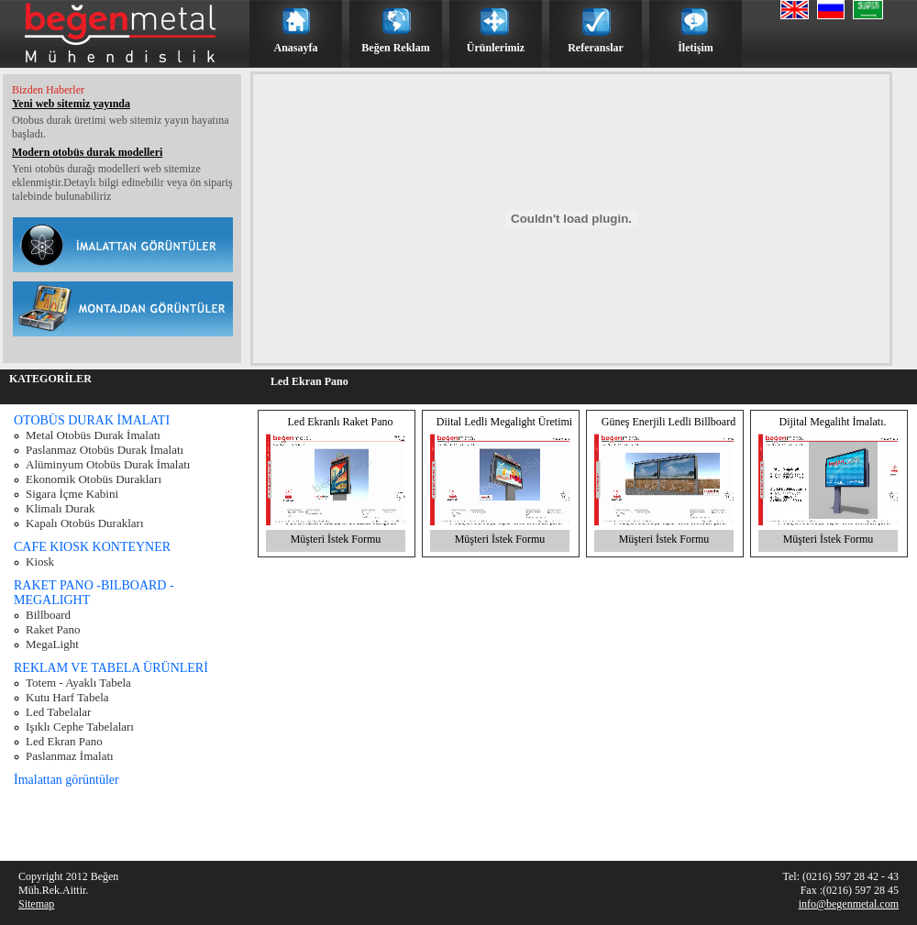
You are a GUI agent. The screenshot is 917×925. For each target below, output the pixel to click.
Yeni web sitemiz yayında (71, 103)
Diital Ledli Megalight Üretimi (504, 421)
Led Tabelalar (58, 712)
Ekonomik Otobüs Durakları (93, 479)
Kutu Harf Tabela (67, 697)
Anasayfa (295, 47)
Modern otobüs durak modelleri (87, 152)
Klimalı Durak (60, 508)
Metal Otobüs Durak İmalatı (93, 435)
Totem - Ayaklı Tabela (78, 682)
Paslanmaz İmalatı (70, 756)
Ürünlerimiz (496, 47)
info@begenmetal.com (849, 903)
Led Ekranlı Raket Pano (340, 421)
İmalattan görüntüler (66, 780)
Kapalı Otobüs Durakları (85, 523)
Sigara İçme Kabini (72, 494)
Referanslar (596, 47)
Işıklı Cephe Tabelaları (80, 726)
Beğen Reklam (395, 47)
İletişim (695, 47)
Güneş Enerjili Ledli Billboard (668, 421)
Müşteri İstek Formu (336, 539)
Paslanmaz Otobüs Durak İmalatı (104, 450)
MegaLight (52, 644)
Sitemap (36, 903)
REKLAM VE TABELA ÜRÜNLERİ (111, 668)
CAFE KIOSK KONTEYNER (92, 547)
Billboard (48, 615)
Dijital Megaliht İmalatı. (833, 421)
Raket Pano (53, 629)
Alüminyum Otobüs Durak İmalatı (108, 464)
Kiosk (40, 561)
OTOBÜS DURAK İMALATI (92, 420)
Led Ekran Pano (64, 741)
